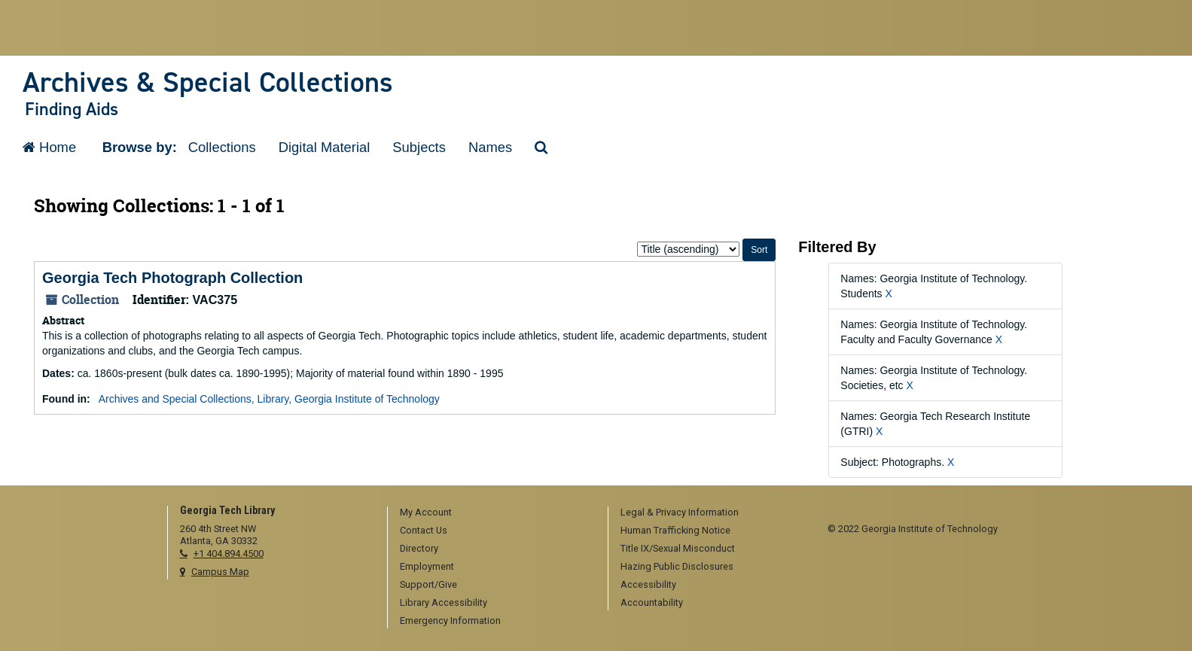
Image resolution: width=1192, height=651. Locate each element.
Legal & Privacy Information (679, 512)
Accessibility (648, 584)
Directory (419, 548)
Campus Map (220, 571)
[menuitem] (492, 513)
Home (49, 147)
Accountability (651, 602)
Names (490, 147)
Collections (222, 147)
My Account (426, 512)
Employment (427, 566)
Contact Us (423, 530)
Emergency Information (450, 620)
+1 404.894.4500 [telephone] (229, 553)
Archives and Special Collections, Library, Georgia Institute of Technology (269, 399)
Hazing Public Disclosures (676, 566)
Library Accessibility (443, 602)
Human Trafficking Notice (675, 530)
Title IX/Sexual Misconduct (677, 548)
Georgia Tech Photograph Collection (172, 277)
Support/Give (428, 584)
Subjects (419, 147)
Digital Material (324, 147)
